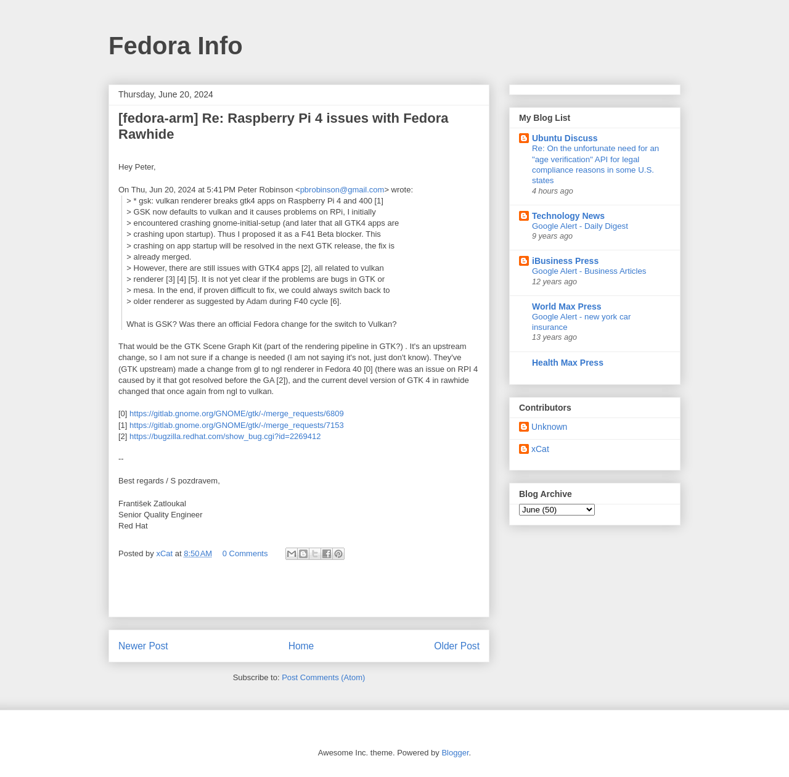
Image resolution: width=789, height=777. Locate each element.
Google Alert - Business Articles (589, 271)
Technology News (568, 216)
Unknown (549, 427)
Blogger (454, 752)
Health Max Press (567, 363)
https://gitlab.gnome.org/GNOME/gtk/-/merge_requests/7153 (236, 425)
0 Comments (245, 553)
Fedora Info (175, 45)
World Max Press (567, 306)
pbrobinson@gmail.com (342, 189)
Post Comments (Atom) (323, 677)
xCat (540, 449)
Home (301, 646)
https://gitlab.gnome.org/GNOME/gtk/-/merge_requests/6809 (236, 413)
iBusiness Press (565, 261)
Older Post (457, 646)
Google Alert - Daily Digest (580, 226)
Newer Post (143, 646)
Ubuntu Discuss (565, 138)
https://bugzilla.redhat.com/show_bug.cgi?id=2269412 (225, 436)
